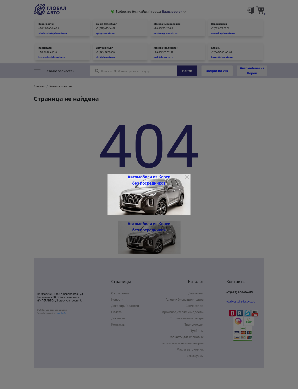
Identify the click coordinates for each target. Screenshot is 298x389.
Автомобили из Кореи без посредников (149, 180)
